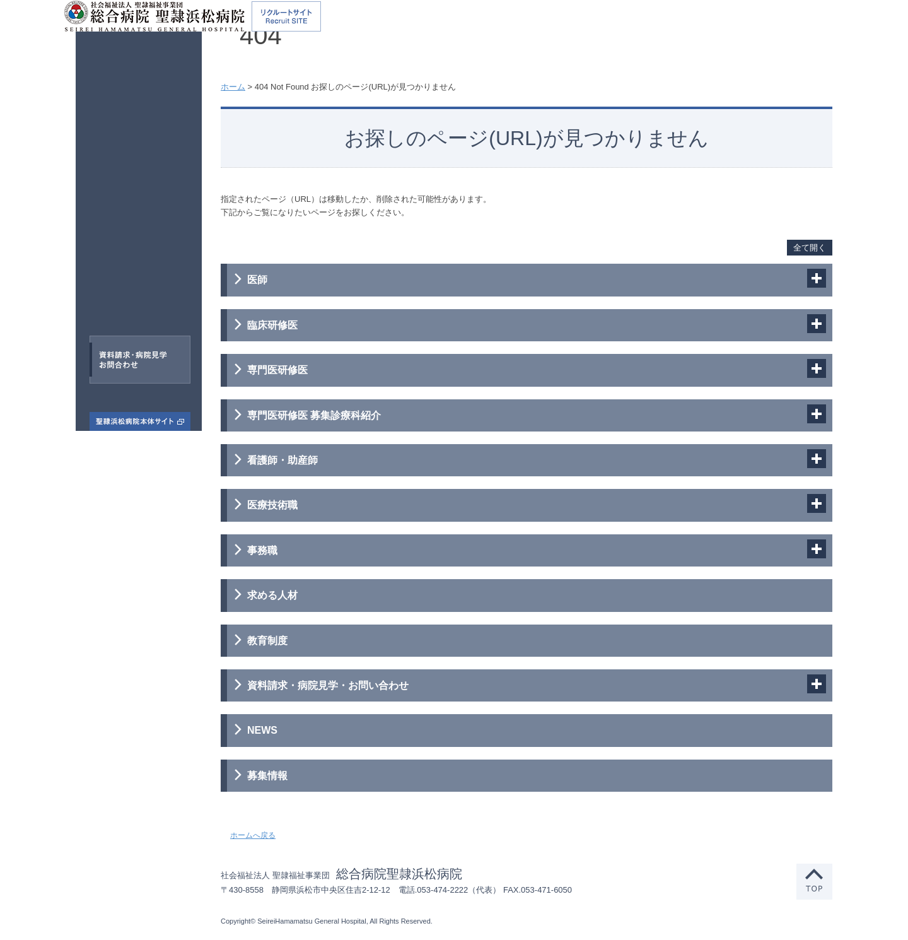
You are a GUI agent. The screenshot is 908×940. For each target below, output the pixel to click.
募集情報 (267, 775)
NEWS (262, 730)
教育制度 (267, 640)
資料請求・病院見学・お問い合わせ (328, 685)
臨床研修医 (141, 189)
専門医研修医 (124, 218)
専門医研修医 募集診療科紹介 (314, 415)
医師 (105, 160)
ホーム (233, 86)
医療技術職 (121, 276)
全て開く (809, 247)
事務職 (132, 306)
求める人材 (272, 595)
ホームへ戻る (253, 835)
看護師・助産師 (148, 248)
